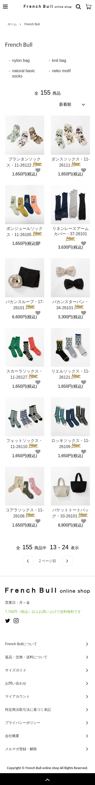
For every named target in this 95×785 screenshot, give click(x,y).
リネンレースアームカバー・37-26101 (70, 233)
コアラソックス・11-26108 (25, 513)
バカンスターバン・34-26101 (70, 305)
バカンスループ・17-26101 (25, 305)
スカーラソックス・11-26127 (24, 374)
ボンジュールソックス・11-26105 (24, 231)
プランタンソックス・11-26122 (24, 162)
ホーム (12, 24)
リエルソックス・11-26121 (70, 374)
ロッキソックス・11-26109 (70, 443)
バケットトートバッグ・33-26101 (70, 513)
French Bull (32, 24)
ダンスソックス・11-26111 (70, 162)
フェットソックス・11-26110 (24, 443)
